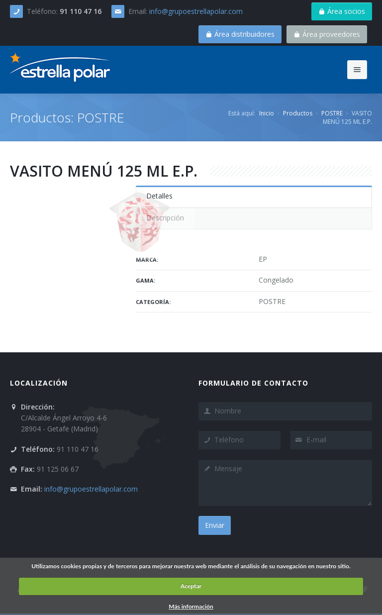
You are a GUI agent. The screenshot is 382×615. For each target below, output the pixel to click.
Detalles (159, 196)
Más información (191, 606)
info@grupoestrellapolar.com (196, 11)
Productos (297, 113)
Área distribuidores (240, 34)
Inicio (266, 113)
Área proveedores (326, 34)
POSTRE (332, 113)
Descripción (165, 217)
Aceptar (191, 586)
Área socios (341, 11)
